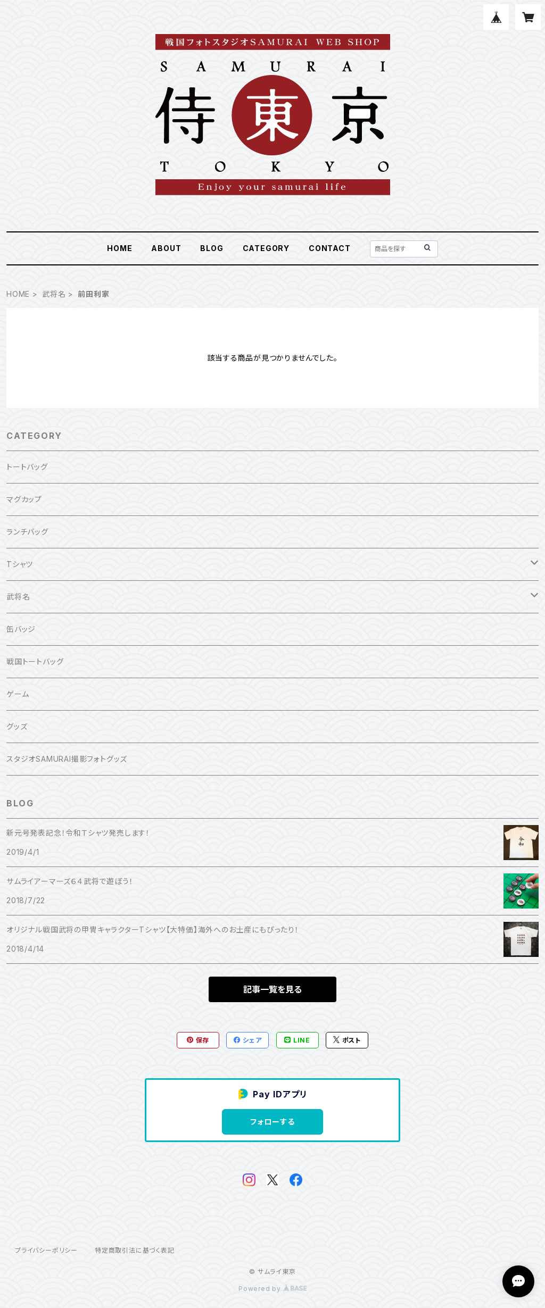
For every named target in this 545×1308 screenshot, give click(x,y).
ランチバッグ (27, 531)
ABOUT (166, 248)
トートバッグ (27, 466)
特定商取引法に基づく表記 (135, 1250)
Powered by (272, 1289)
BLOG (211, 248)
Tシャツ (19, 564)
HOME (119, 248)
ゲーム (17, 693)
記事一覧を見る (272, 989)
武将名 (53, 293)
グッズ (16, 726)
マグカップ (24, 499)
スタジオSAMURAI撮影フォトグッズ (66, 758)
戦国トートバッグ (34, 661)
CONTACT (330, 248)
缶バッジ (21, 629)
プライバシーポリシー (46, 1250)
